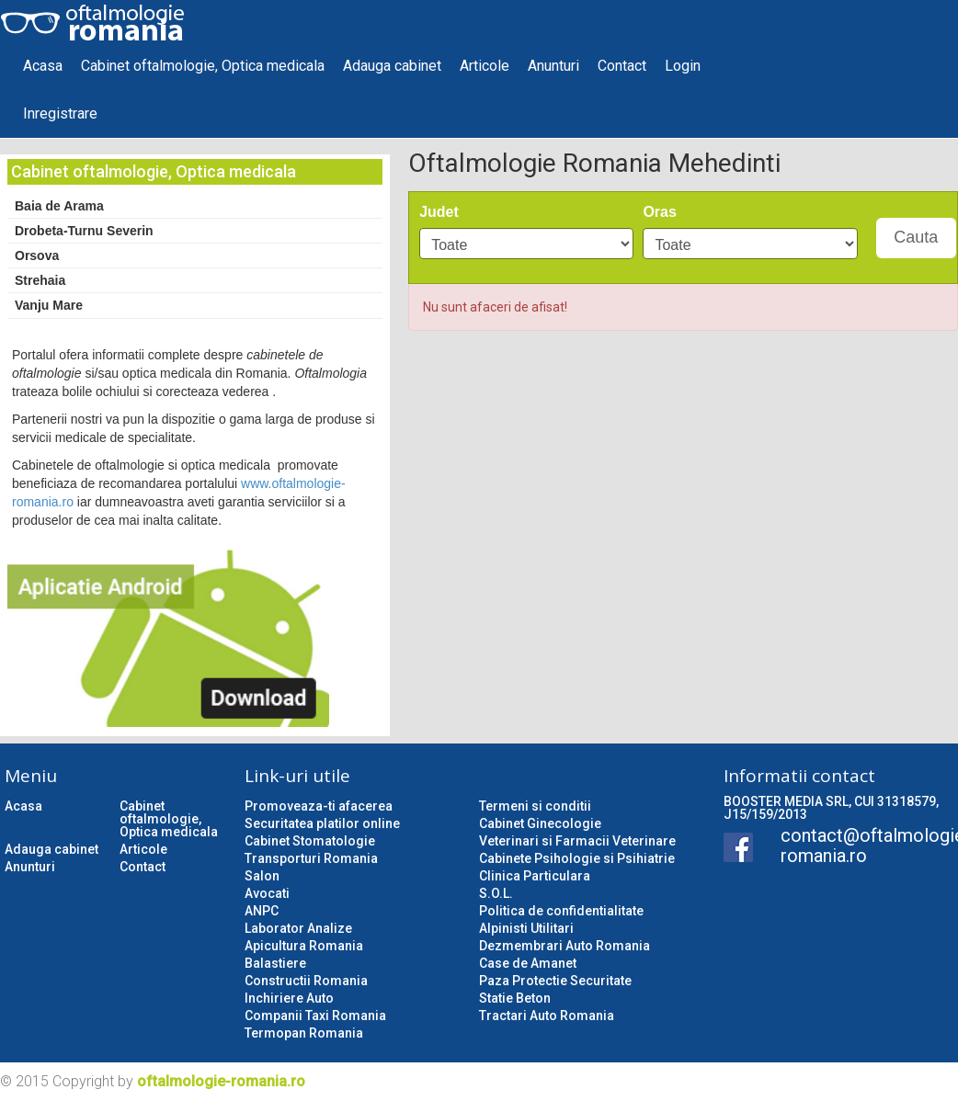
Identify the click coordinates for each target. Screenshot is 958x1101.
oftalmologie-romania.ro (221, 1081)
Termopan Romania (304, 1033)
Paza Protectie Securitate (555, 980)
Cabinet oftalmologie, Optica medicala (203, 65)
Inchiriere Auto (289, 998)
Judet (439, 212)
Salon (262, 875)
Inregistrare (60, 113)
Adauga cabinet (392, 65)
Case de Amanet (527, 963)
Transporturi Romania (311, 858)
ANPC (262, 910)
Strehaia (40, 280)
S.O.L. (496, 893)
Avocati (267, 893)
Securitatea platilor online (322, 823)
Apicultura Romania (304, 945)
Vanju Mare (49, 305)
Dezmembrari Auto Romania (564, 945)
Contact (622, 65)
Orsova (37, 255)
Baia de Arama (59, 206)
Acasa (43, 65)
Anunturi (553, 65)
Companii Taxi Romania (315, 1015)
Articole (484, 65)
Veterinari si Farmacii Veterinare (577, 840)
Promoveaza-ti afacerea (319, 806)
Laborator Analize (298, 928)
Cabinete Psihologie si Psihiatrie (577, 858)
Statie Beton (515, 998)
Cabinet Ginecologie (540, 823)
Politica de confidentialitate (561, 910)
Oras (659, 212)
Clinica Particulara (534, 875)
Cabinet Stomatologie (310, 840)
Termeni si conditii (535, 806)
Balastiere (275, 963)
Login (683, 65)
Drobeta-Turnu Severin (84, 230)
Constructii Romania (306, 980)
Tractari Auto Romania (546, 1015)
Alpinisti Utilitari (526, 928)
